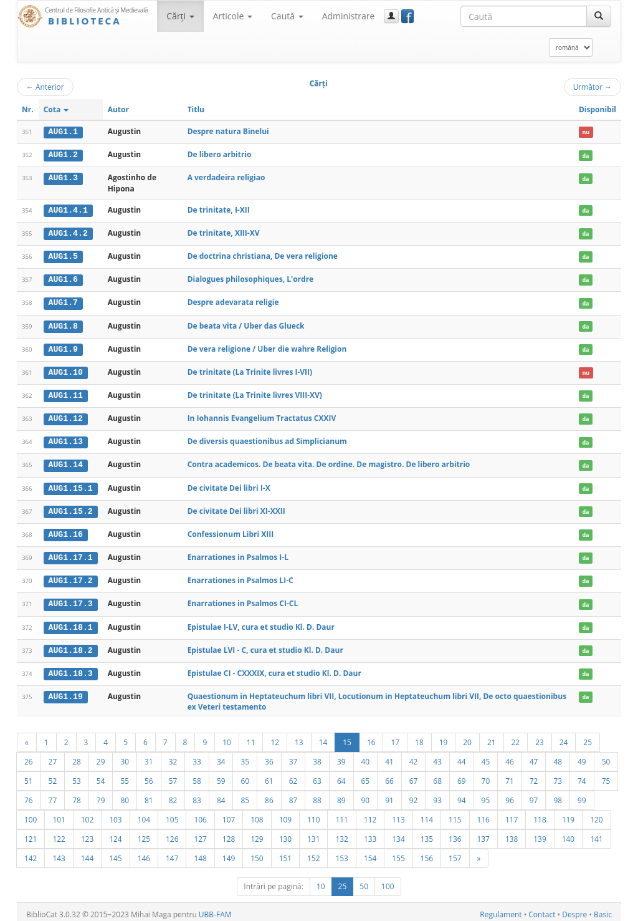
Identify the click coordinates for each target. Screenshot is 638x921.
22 (516, 737)
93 (437, 795)
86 (269, 795)
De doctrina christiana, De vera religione (263, 255)
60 (244, 776)
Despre (574, 909)
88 (317, 795)
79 (101, 795)
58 (197, 776)
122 (58, 834)
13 (299, 737)
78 (76, 795)
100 (30, 814)
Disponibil (597, 109)
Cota (56, 109)
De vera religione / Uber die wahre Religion (267, 347)
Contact (541, 909)
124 (115, 834)
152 (313, 853)
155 (398, 853)
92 (413, 795)
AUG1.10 (66, 369)
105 (172, 814)
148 (200, 853)
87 (293, 795)
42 (413, 756)
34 (221, 756)
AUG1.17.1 (71, 553)
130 (285, 834)
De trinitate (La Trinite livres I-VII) (250, 369)
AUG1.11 (66, 392)
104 (144, 814)
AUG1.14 (66, 462)
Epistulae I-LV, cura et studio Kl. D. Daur (261, 622)
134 (398, 834)
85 (244, 795)
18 (419, 737)
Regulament (500, 909)
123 (87, 834)
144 (87, 853)
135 (427, 834)
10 (226, 737)
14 (323, 737)
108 (256, 814)
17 (395, 737)
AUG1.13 (66, 439)
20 (467, 737)
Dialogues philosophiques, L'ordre (251, 277)
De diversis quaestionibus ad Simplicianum (267, 438)
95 (486, 795)
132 (341, 834)
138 (511, 834)
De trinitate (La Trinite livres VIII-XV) (255, 392)
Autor (118, 109)
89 (341, 795)
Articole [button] (232, 16)
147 (172, 853)
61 (269, 776)
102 (87, 814)
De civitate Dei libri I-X (229, 484)
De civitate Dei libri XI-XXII (236, 507)
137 (483, 834)
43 (437, 756)
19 (443, 737)
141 (596, 834)
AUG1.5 (63, 255)
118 (539, 814)
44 (461, 756)
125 (144, 834)
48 (557, 756)
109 (285, 814)
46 (509, 756)
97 (534, 795)
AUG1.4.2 (68, 232)
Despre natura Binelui (228, 131)
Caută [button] (287, 16)
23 (539, 737)
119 (568, 814)
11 (251, 737)
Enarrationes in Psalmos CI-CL (243, 599)
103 (115, 814)
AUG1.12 (66, 416)
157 (455, 853)
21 (491, 737)
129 (256, 834)
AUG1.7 (63, 301)
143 (58, 853)
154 (370, 853)
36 (269, 756)
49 (582, 756)
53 (76, 776)
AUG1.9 (63, 347)
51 (28, 776)
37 (293, 756)
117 (511, 814)
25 (587, 737)
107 (228, 814)
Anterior (45, 87)
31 (149, 756)
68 (437, 776)
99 (582, 795)
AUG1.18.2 (71, 645)
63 (317, 776)
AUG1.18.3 (71, 668)
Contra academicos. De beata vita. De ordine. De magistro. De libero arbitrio (329, 461)
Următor (592, 87)
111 (341, 814)
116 (483, 814)
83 (197, 795)
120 (596, 814)
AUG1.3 (63, 177)
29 (101, 756)
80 (124, 795)
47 (534, 756)
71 (509, 776)
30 (124, 756)
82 (173, 795)
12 (274, 737)
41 (389, 756)
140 (568, 834)
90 (365, 795)
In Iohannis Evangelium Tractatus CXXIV (262, 415)
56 (149, 776)
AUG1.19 (66, 691)
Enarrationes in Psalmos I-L (238, 553)
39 (341, 756)
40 (365, 756)
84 (221, 795)
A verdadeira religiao (226, 177)
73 (557, 776)
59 (221, 776)
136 (455, 834)
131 (313, 834)
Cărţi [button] (180, 16)
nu (585, 132)
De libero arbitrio (220, 154)
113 (398, 814)
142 (30, 853)
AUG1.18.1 (71, 622)
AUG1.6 (63, 278)
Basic (603, 909)
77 (53, 795)
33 (197, 756)
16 (371, 737)
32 (173, 756)
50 (606, 756)
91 (389, 795)
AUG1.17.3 (71, 599)
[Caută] (598, 16)
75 (606, 776)
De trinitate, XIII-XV (224, 232)
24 (563, 737)
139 (539, 834)
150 (256, 853)
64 (341, 776)
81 (149, 795)
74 (582, 776)
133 (370, 834)
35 (244, 756)
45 (486, 756)
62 (293, 776)
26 (28, 756)
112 (370, 814)
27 (53, 756)
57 (173, 776)
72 (534, 776)
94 (461, 795)
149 (228, 853)
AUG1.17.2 (71, 576)
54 (101, 776)
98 (557, 795)
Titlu (196, 109)
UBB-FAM (215, 909)
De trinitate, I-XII (219, 209)
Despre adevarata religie (233, 301)
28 (76, 756)
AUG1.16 (66, 530)
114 (427, 814)
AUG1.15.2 (71, 507)
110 (313, 814)
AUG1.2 (63, 154)
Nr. (28, 109)
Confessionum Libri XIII (231, 530)
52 (53, 776)
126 (172, 834)
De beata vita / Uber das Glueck (246, 324)
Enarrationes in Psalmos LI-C (240, 576)
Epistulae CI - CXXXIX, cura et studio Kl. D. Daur (274, 668)
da (585, 155)
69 (461, 776)
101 (58, 814)
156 (427, 853)
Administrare (348, 16)
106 (200, 814)
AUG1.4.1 (68, 209)
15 (347, 737)
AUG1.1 (63, 131)
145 (115, 853)
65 (365, 776)
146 (144, 853)
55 (124, 776)
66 (389, 776)
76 (28, 795)
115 (455, 814)
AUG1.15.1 (71, 484)
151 (285, 853)
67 (413, 776)
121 (30, 834)
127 (200, 834)
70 (486, 776)
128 (228, 834)
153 (341, 853)
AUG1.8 (63, 324)
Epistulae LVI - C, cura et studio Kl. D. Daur (265, 645)
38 (317, 756)
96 (509, 795)
